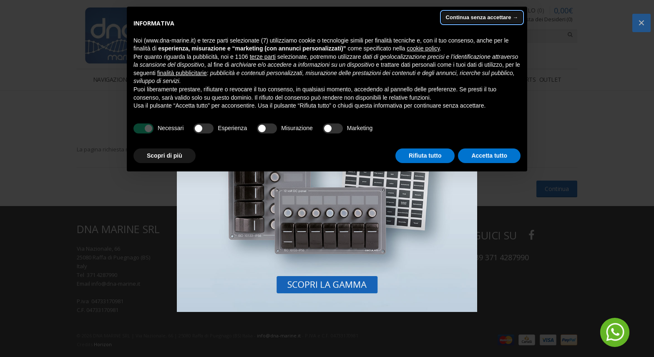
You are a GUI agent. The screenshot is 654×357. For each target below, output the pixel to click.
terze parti (263, 56)
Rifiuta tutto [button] (425, 155)
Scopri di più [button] (164, 155)
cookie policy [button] (423, 48)
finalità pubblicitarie (182, 73)
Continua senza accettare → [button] (482, 17)
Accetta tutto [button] (489, 155)
